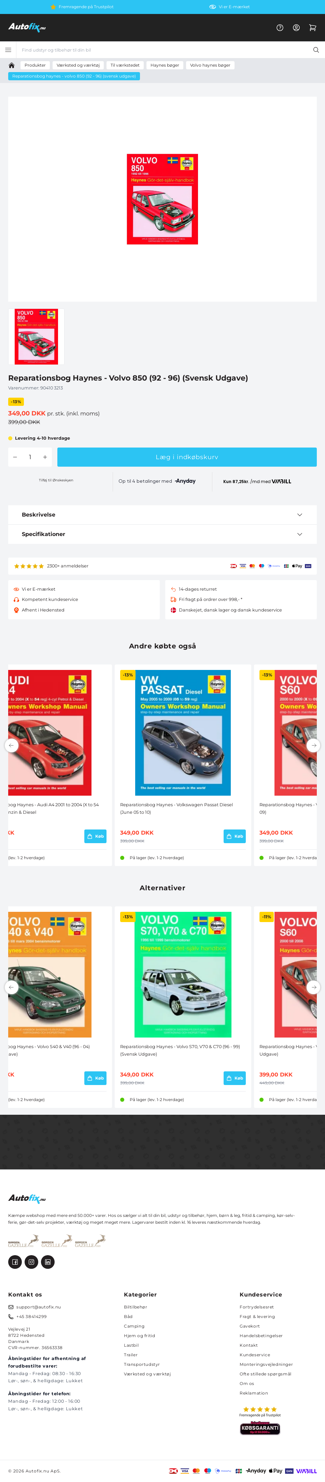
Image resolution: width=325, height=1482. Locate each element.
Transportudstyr (142, 1364)
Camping (134, 1326)
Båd (128, 1316)
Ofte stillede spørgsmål (266, 1373)
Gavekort (250, 1326)
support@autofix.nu (38, 1306)
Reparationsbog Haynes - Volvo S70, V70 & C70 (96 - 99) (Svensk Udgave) (180, 1050)
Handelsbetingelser (261, 1335)
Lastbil (131, 1345)
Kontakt (249, 1345)
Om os (247, 1383)
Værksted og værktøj (147, 1373)
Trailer (131, 1354)
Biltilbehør (135, 1306)
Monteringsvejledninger (266, 1364)
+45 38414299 (31, 1316)
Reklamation (254, 1393)
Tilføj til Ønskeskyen (56, 480)
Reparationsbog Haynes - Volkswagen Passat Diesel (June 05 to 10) (176, 808)
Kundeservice (255, 1354)
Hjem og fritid (139, 1335)
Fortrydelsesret (257, 1306)
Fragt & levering (257, 1316)
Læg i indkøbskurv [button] (187, 457)
